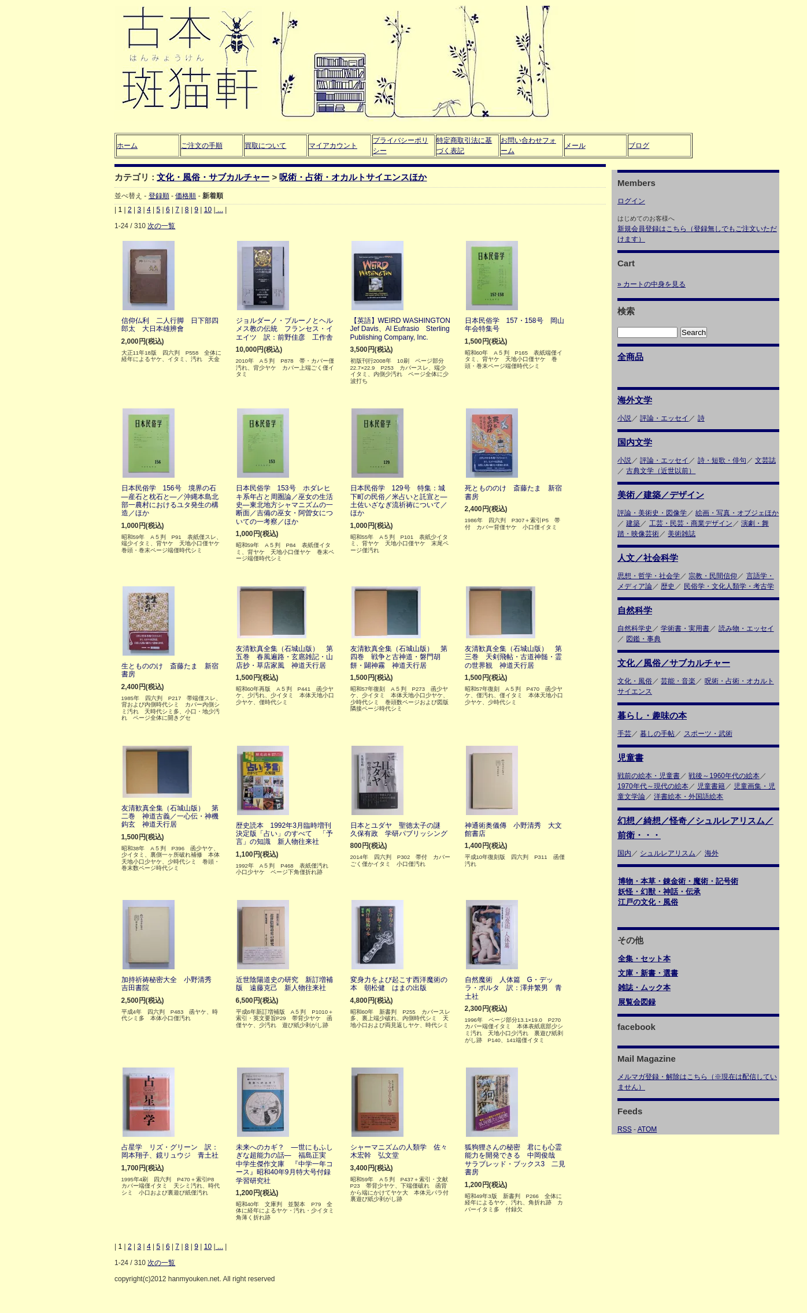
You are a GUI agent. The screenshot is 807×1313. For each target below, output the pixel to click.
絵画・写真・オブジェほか (737, 513)
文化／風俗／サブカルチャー (673, 663)
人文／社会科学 (647, 558)
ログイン (631, 201)
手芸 (624, 734)
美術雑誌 (681, 534)
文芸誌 (765, 460)
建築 (633, 523)
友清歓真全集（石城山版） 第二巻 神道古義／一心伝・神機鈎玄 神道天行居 (170, 816)
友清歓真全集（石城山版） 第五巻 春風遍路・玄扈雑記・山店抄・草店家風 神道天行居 (284, 657)
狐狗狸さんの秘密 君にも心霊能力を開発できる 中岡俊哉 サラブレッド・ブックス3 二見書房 (515, 1159)
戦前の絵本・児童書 (648, 776)
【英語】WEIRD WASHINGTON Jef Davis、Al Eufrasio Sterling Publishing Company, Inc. (403, 329)
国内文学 (634, 442)
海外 (712, 853)
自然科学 (634, 610)
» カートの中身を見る (651, 284)
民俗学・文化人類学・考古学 (729, 586)
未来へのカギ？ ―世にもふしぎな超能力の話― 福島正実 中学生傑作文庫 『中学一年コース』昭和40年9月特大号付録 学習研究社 (287, 1164)
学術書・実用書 (685, 628)
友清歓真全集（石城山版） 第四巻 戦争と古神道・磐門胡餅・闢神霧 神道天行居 (398, 657)
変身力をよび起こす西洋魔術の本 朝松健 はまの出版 (398, 984)
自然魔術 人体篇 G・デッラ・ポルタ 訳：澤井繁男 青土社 (513, 988)
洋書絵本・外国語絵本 (688, 797)
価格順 (185, 196)
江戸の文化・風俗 (648, 902)
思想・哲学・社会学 (648, 576)
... (219, 210)
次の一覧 (161, 226)
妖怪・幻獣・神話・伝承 (659, 891)
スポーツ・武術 (708, 734)
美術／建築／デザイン (660, 495)
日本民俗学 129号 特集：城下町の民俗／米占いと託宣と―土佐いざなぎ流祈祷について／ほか (398, 500)
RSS (624, 1129)
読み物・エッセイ (746, 628)
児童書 (630, 757)
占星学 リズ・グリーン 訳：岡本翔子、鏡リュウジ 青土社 (170, 1151)
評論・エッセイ (664, 418)
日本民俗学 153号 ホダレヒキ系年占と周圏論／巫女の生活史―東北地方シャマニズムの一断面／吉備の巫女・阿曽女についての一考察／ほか (284, 505)
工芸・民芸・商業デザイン (690, 523)
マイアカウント (333, 146)
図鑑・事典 (643, 639)
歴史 (668, 586)
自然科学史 (634, 628)
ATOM (647, 1129)
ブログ (638, 146)
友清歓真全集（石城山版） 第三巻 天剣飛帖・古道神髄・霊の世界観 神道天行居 (513, 657)
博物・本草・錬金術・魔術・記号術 (678, 881)
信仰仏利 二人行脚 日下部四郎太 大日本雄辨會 (170, 325)
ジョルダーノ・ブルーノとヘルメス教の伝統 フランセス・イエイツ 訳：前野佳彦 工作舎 (284, 329)
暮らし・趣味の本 (652, 715)
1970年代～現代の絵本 (652, 786)
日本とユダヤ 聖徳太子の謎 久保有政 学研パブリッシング (398, 829)
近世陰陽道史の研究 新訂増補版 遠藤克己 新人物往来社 (284, 984)
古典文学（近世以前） (660, 471)
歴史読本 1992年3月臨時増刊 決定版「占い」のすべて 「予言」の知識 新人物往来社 (287, 833)
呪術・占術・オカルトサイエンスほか (353, 177)
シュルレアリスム (667, 853)
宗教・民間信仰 (712, 576)
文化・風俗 (634, 681)
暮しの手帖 (657, 734)
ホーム (127, 146)
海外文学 (634, 400)
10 (208, 210)
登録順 (159, 196)
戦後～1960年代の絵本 (724, 776)
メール (575, 146)
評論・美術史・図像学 (652, 513)
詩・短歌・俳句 (722, 460)
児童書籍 (711, 786)
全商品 (630, 357)
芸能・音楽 (678, 681)
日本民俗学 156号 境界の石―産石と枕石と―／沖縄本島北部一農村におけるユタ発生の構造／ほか (170, 500)
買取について (265, 146)
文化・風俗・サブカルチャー (213, 177)
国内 (624, 853)
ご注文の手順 (202, 146)
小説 (624, 418)
